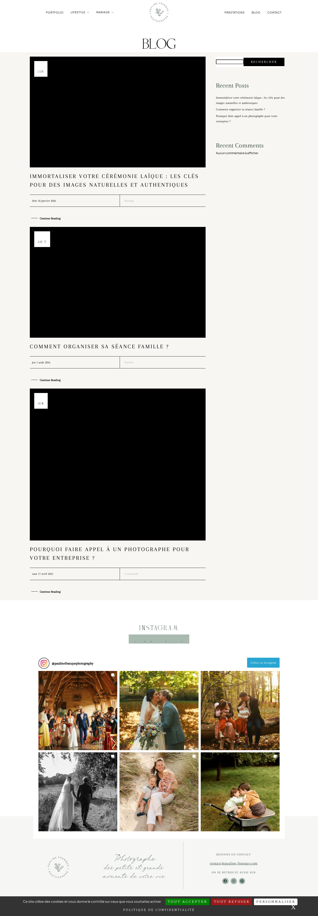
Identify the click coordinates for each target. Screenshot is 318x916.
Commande (131, 575)
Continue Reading (51, 219)
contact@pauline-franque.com (234, 864)
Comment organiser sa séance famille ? (99, 347)
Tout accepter (187, 901)
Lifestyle (78, 12)
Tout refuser (232, 901)
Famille (129, 362)
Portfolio (55, 12)
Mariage (103, 12)
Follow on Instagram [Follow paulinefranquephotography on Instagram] (263, 664)
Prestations (235, 12)
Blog (256, 12)
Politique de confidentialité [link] (159, 910)
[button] (77, 712)
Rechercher (264, 62)
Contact (274, 12)
